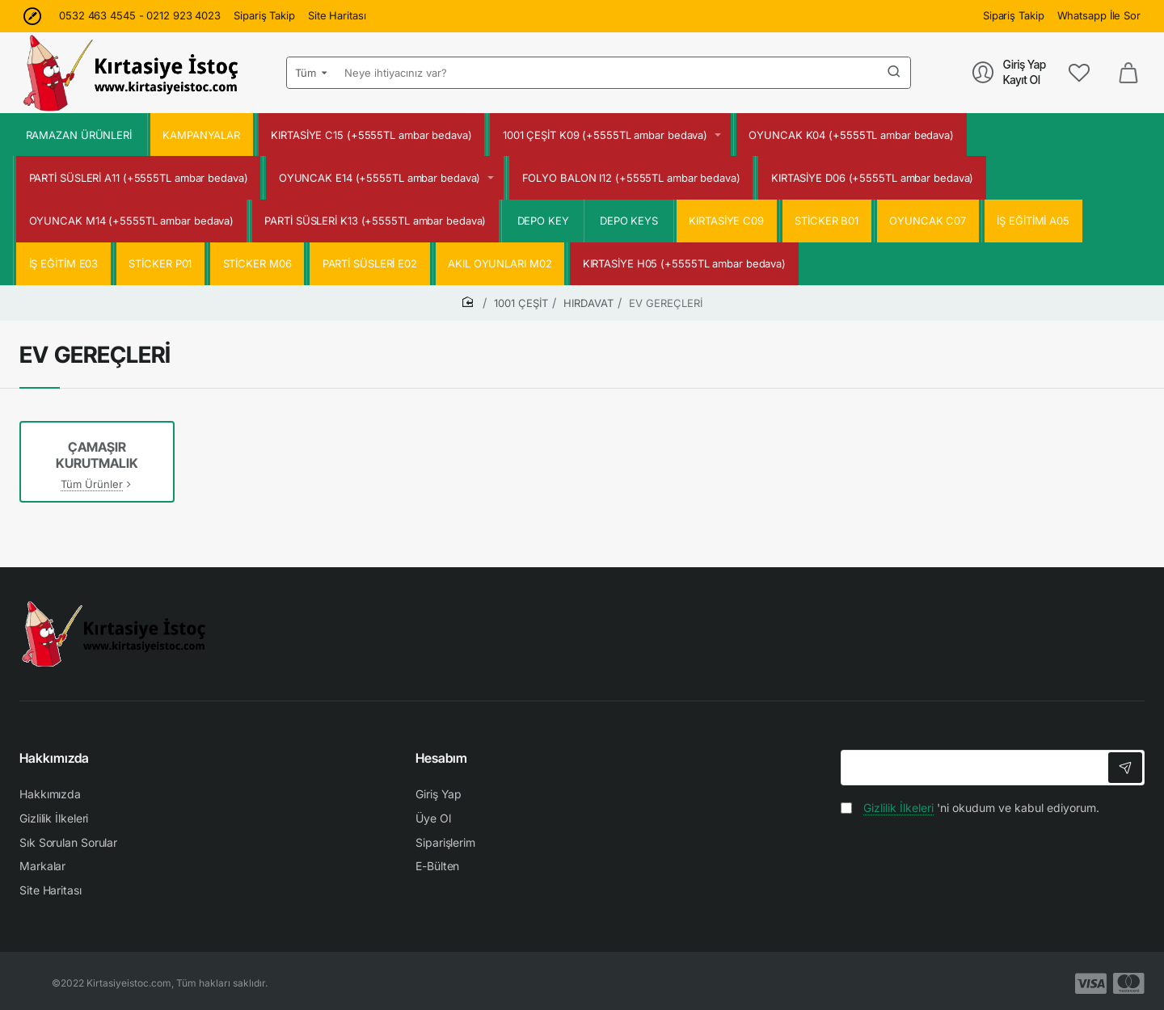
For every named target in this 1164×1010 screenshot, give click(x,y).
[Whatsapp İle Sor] (1099, 15)
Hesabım (441, 758)
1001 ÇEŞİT (521, 303)
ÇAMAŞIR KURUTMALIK (97, 455)
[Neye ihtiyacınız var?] (894, 72)
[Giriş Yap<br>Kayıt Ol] (1009, 72)
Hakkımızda (54, 758)
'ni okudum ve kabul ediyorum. (970, 807)
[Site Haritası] (337, 15)
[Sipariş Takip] (264, 15)
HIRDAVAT (588, 303)
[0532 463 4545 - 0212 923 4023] (140, 15)
